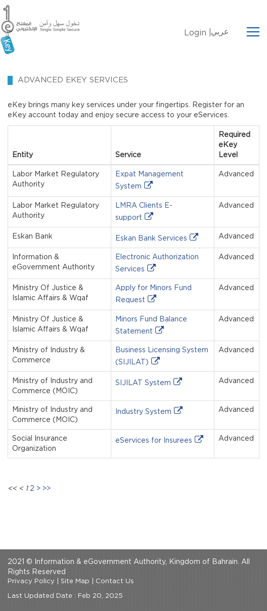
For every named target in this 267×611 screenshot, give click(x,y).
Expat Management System (149, 180)
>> (46, 488)
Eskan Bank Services (151, 238)
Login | (197, 33)
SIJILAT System (143, 383)
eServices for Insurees (153, 440)
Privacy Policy (31, 581)
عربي (220, 32)
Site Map (75, 581)
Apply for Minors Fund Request (153, 294)
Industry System (143, 411)
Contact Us (115, 581)
